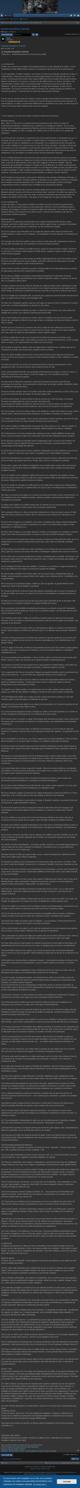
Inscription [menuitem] (79, 16)
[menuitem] (71, 15)
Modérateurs (12, 31)
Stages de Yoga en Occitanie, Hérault (13, 1449)
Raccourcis (2, 16)
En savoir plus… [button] (40, 1484)
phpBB (34, 1466)
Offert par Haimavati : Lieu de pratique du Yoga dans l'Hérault (40, 1474)
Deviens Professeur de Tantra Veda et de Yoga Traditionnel (19, 1447)
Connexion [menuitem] (75, 16)
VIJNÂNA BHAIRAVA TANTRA (15, 28)
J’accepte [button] (67, 1481)
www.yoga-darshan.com (56, 1472)
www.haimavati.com (70, 1472)
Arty (10, 1472)
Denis (8, 38)
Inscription (25, 19)
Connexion (15, 19)
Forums (9, 15)
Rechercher (5, 19)
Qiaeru (48, 1468)
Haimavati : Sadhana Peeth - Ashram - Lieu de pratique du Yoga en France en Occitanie (28, 1451)
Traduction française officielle (37, 1468)
